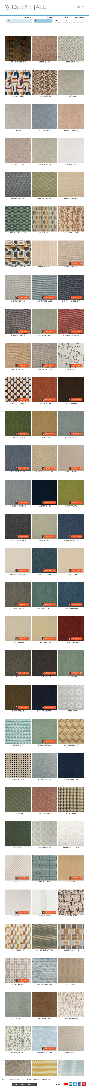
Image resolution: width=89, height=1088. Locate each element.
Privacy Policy (46, 1079)
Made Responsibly (33, 1079)
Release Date (27, 18)
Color (66, 18)
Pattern (49, 18)
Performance (79, 18)
